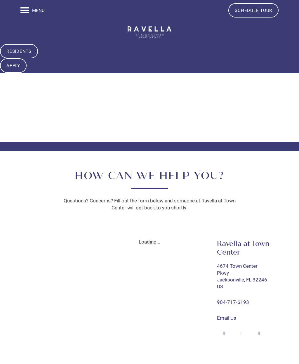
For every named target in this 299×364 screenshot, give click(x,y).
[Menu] (32, 10)
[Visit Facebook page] (224, 333)
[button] (253, 10)
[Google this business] (241, 333)
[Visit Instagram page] (259, 333)
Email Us (226, 317)
